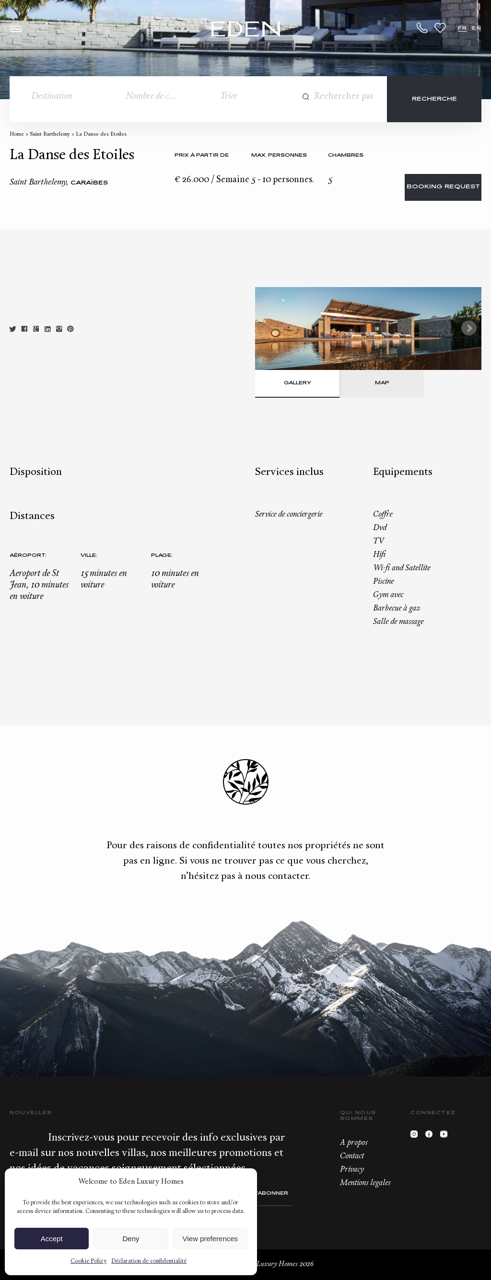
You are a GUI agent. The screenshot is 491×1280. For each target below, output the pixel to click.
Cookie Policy (88, 1261)
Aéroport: (28, 555)
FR (462, 28)
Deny (130, 1238)
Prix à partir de (202, 155)
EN (476, 28)
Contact (352, 1156)
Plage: (162, 555)
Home (17, 134)
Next (469, 328)
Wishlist (440, 28)
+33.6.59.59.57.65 (422, 28)
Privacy (352, 1170)
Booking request (443, 187)
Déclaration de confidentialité (149, 1261)
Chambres (345, 155)
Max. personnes (279, 155)
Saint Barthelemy (50, 134)
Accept (52, 1238)
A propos (353, 1143)
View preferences (210, 1238)
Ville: (89, 555)
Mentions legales (365, 1183)
